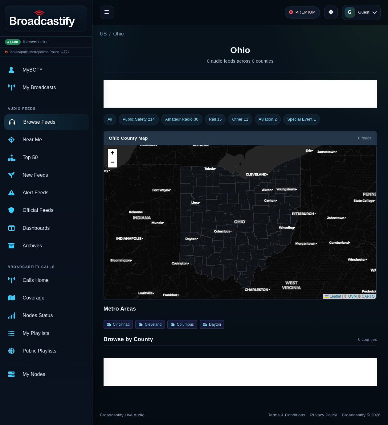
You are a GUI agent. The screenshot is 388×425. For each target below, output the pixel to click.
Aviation (268, 119)
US (103, 33)
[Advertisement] (240, 94)
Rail (215, 119)
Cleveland (150, 324)
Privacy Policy (323, 415)
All (110, 119)
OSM (352, 296)
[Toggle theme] (331, 12)
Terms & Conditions (286, 415)
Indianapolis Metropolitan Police (34, 52)
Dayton (212, 324)
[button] (112, 153)
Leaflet (333, 296)
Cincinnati (118, 324)
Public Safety (139, 119)
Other (240, 119)
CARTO (368, 296)
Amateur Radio (181, 119)
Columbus (182, 324)
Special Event (301, 119)
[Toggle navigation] (106, 12)
